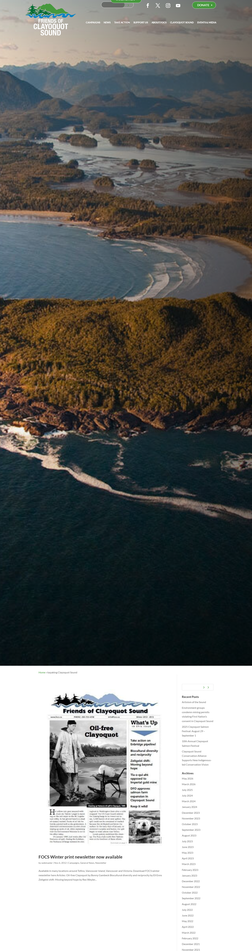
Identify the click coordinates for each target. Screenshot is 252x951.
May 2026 (187, 778)
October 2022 (190, 892)
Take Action (122, 22)
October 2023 (190, 824)
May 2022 (187, 921)
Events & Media (206, 22)
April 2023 (188, 858)
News (107, 22)
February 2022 (190, 938)
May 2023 (187, 852)
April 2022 (188, 926)
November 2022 (191, 886)
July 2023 (187, 841)
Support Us (140, 22)
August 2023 (189, 835)
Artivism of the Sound (194, 702)
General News (87, 862)
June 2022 (188, 915)
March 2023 (188, 863)
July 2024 (187, 795)
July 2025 (187, 789)
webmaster (47, 862)
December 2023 (191, 812)
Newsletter (100, 862)
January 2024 (189, 806)
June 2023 (188, 846)
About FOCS (159, 22)
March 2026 (188, 784)
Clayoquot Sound (182, 22)
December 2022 (191, 881)
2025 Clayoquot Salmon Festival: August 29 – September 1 (195, 731)
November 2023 (191, 818)
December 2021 (191, 943)
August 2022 (189, 904)
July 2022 (187, 909)
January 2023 (189, 875)
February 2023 (190, 869)
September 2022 (191, 898)
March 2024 (188, 801)
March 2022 (188, 932)
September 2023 (191, 829)
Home (42, 672)
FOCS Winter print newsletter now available (80, 856)
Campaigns (93, 22)
